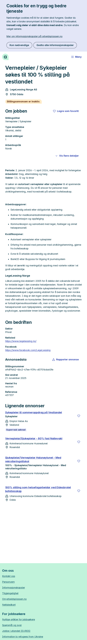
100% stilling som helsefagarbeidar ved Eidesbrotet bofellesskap (38, 489)
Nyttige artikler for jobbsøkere (18, 619)
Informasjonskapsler (13, 587)
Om (14, 599)
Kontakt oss (8, 576)
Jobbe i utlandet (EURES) (16, 630)
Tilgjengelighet (10, 593)
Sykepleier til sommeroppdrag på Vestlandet (33, 412)
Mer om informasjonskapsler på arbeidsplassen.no (34, 36)
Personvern (8, 581)
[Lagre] (79, 416)
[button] (65, 359)
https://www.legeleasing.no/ (20, 341)
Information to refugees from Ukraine (22, 636)
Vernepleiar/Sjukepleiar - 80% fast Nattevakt (33, 438)
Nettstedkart (9, 604)
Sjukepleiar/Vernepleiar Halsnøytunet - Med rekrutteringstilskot (33, 459)
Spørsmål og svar (12, 625)
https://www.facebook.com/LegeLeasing (27, 350)
